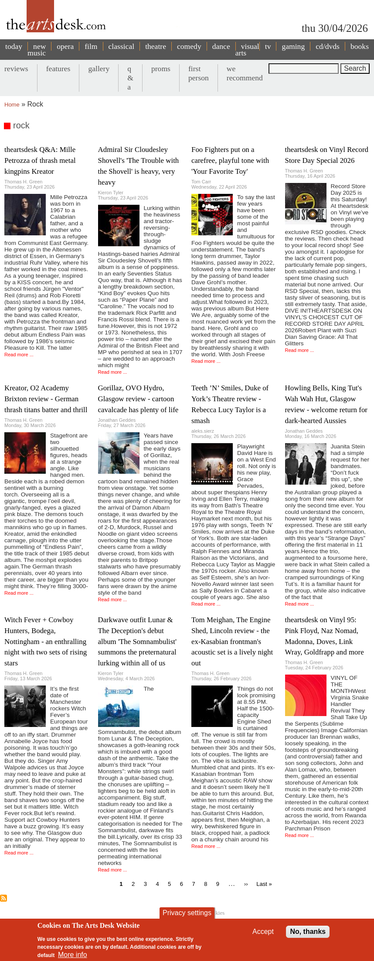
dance (221, 46)
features (58, 68)
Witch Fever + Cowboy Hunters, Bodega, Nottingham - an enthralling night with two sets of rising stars (45, 642)
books (359, 46)
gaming (293, 46)
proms (160, 68)
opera (65, 46)
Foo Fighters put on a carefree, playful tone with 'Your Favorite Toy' (230, 160)
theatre (155, 46)
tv (268, 46)
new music (36, 49)
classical (122, 46)
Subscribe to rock (3, 898)
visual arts (247, 49)
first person (198, 73)
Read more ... (19, 354)
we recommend (245, 73)
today (13, 46)
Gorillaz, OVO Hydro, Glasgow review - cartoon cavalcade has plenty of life (138, 399)
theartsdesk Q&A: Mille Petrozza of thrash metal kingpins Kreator (40, 160)
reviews (16, 68)
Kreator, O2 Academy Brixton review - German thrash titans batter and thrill (45, 399)
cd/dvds (328, 46)
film (91, 46)
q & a (130, 77)
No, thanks (308, 936)
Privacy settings (187, 917)
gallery (98, 68)
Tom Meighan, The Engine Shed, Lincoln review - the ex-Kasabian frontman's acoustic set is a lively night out (232, 642)
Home (12, 104)
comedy (189, 46)
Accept (263, 936)
